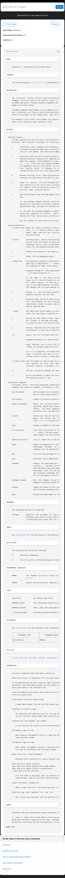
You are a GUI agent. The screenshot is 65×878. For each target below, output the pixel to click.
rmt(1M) (35, 280)
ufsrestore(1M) (12, 51)
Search (59, 7)
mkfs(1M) (23, 658)
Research (55, 24)
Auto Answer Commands (12, 863)
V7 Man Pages (10, 24)
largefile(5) (20, 535)
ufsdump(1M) (51, 658)
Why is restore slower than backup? (17, 857)
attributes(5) (21, 628)
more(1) (29, 578)
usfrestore (7, 845)
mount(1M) (33, 658)
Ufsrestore (7, 869)
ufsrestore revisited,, (11, 851)
